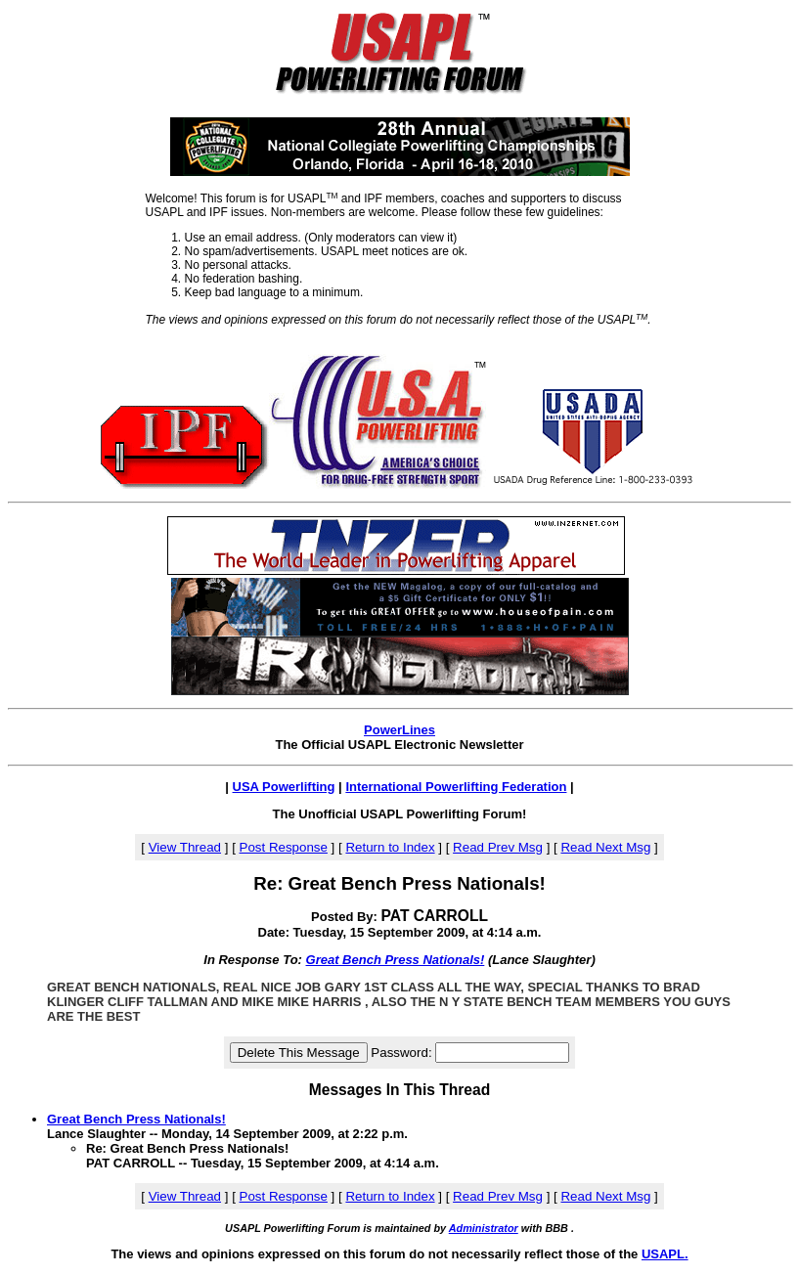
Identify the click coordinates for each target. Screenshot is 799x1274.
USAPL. (665, 1254)
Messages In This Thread (399, 1089)
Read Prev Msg (498, 847)
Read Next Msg (605, 847)
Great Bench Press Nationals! (395, 959)
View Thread (185, 847)
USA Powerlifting (284, 786)
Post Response (284, 847)
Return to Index (389, 847)
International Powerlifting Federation (455, 786)
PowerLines (399, 730)
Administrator (483, 1228)
